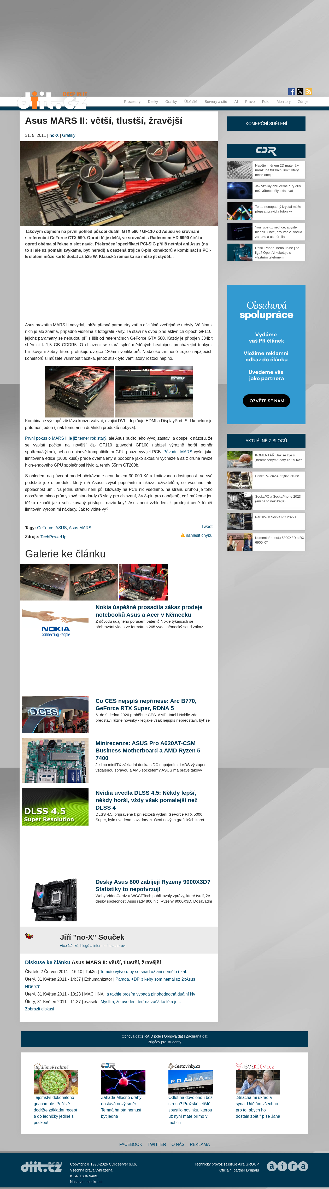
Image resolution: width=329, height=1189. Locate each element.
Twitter (157, 1144)
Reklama (200, 1144)
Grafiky (171, 101)
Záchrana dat (197, 1036)
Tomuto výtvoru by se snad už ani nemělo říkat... (145, 971)
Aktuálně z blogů (266, 441)
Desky (153, 101)
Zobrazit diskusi (39, 1009)
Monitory (284, 101)
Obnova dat (173, 1036)
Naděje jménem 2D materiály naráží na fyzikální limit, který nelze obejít (277, 170)
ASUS (61, 528)
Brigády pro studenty (164, 1042)
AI (236, 101)
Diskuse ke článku (47, 962)
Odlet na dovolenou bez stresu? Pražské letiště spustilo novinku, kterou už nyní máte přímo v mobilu (190, 1110)
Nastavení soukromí (86, 1182)
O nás (178, 1144)
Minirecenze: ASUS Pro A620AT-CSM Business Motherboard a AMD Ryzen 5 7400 (148, 750)
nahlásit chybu (199, 535)
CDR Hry (266, 151)
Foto (265, 101)
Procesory (132, 101)
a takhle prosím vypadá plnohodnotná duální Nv (151, 994)
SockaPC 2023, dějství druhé (277, 476)
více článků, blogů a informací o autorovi (93, 946)
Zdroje (303, 101)
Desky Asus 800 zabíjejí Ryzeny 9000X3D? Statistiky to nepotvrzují (153, 885)
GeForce (45, 528)
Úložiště (190, 101)
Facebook (130, 1144)
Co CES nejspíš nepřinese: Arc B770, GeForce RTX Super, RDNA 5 (146, 704)
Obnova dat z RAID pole (141, 1036)
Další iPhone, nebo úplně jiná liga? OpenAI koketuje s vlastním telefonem (277, 252)
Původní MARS (177, 452)
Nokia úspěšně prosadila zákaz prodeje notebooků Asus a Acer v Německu (149, 611)
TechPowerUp (53, 537)
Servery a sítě (215, 101)
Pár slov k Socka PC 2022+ (276, 517)
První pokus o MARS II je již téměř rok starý (65, 438)
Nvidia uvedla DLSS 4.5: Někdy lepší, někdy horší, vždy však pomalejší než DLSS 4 (146, 800)
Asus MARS (80, 528)
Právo (250, 101)
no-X (54, 135)
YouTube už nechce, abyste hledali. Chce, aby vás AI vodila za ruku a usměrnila (278, 232)
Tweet (207, 526)
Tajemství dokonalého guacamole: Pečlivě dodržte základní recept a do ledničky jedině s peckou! (55, 1110)
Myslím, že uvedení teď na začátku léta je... (141, 1001)
